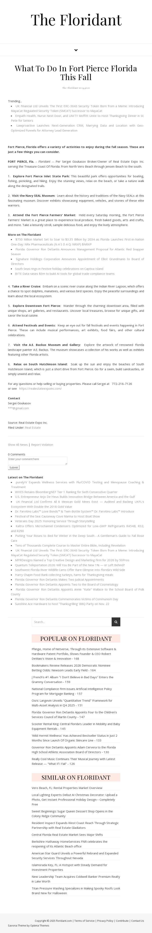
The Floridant (76, 19)
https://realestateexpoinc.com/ (40, 388)
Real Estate (33, 427)
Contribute (122, 921)
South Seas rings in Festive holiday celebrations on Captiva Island (59, 269)
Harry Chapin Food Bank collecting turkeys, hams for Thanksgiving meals (64, 575)
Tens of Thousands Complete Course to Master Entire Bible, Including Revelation (70, 545)
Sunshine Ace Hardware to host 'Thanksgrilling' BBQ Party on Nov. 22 (62, 604)
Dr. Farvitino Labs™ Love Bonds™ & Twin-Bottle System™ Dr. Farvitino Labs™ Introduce (74, 511)
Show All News (18, 444)
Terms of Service (84, 921)
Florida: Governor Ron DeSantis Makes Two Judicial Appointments (59, 579)
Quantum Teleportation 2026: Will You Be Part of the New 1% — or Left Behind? (70, 565)
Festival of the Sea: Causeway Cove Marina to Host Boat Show (57, 516)
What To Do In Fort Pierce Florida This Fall (76, 72)
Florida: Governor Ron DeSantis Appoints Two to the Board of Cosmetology (66, 584)
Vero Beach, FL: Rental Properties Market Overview (67, 788)
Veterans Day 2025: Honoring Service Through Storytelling (55, 521)
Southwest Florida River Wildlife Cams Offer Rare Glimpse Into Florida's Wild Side (70, 570)
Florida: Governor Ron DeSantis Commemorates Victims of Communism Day (66, 599)
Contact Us (137, 921)
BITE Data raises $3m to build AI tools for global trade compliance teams (65, 274)
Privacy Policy (105, 921)
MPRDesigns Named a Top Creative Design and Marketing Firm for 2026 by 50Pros (72, 560)
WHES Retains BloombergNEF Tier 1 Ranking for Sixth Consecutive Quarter (66, 492)
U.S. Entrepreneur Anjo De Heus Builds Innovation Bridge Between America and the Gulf (75, 497)
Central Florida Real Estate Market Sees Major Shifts (67, 835)
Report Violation (42, 444)
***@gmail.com (18, 408)
